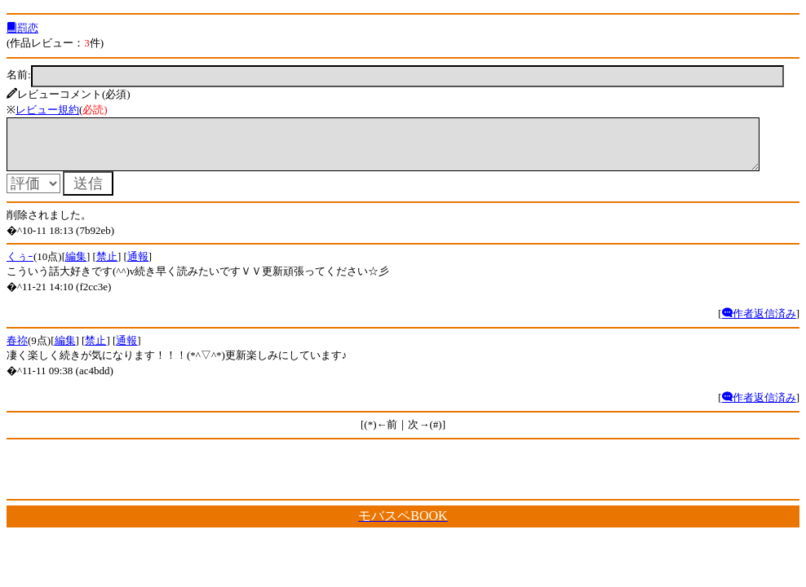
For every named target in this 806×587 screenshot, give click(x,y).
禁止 (106, 266)
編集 (75, 266)
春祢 (17, 350)
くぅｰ (20, 266)
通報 (137, 266)
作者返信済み (759, 323)
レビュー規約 (47, 110)
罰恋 (22, 28)
